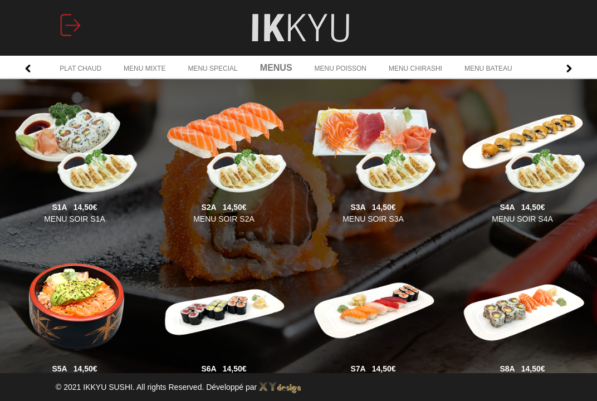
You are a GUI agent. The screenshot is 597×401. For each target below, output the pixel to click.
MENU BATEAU (488, 68)
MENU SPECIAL (212, 68)
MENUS (276, 67)
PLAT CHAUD (80, 68)
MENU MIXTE (144, 68)
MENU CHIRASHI (415, 68)
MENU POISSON (340, 68)
